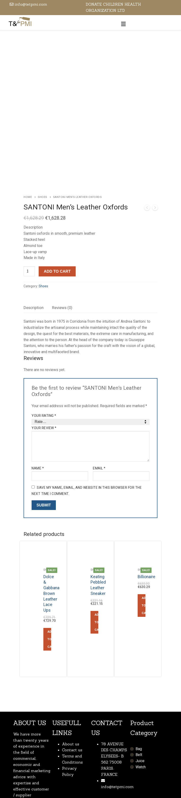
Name (38, 421)
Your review (44, 381)
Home (28, 149)
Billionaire (146, 529)
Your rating (44, 368)
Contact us (72, 703)
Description (34, 260)
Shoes (42, 149)
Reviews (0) (62, 260)
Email (99, 421)
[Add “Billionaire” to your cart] (141, 558)
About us (70, 696)
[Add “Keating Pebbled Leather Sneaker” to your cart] (94, 575)
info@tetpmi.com (117, 739)
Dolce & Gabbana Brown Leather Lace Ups (51, 546)
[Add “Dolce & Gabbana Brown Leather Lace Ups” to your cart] (47, 592)
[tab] (34, 260)
